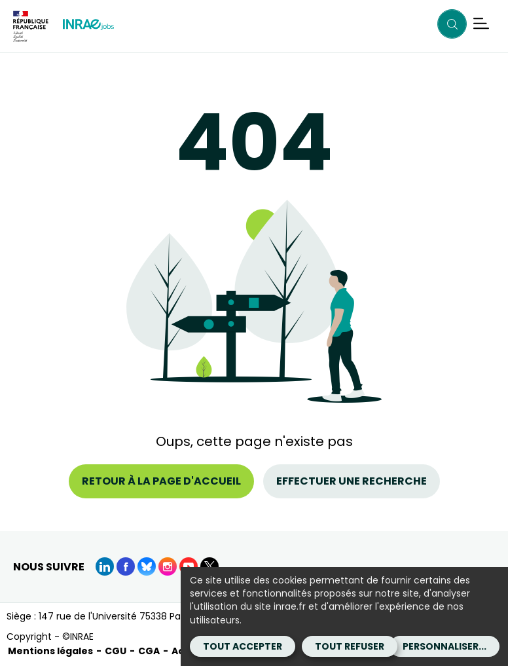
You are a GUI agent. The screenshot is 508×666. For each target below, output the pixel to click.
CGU (115, 650)
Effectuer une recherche (351, 481)
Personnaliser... (444, 646)
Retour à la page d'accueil (161, 481)
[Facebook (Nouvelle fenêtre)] (126, 566)
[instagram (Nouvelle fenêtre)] (167, 566)
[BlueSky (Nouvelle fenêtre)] (146, 566)
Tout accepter (242, 646)
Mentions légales (50, 650)
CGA (149, 650)
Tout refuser (349, 646)
